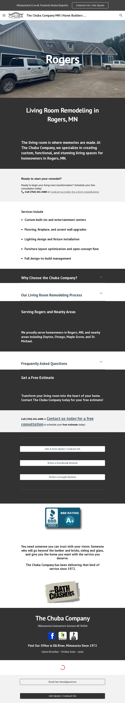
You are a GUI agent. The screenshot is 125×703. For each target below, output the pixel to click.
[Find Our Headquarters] (62, 682)
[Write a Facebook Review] (62, 463)
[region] (62, 5)
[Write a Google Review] (62, 477)
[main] (62, 59)
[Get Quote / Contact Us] (62, 696)
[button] (4, 15)
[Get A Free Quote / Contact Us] (62, 449)
